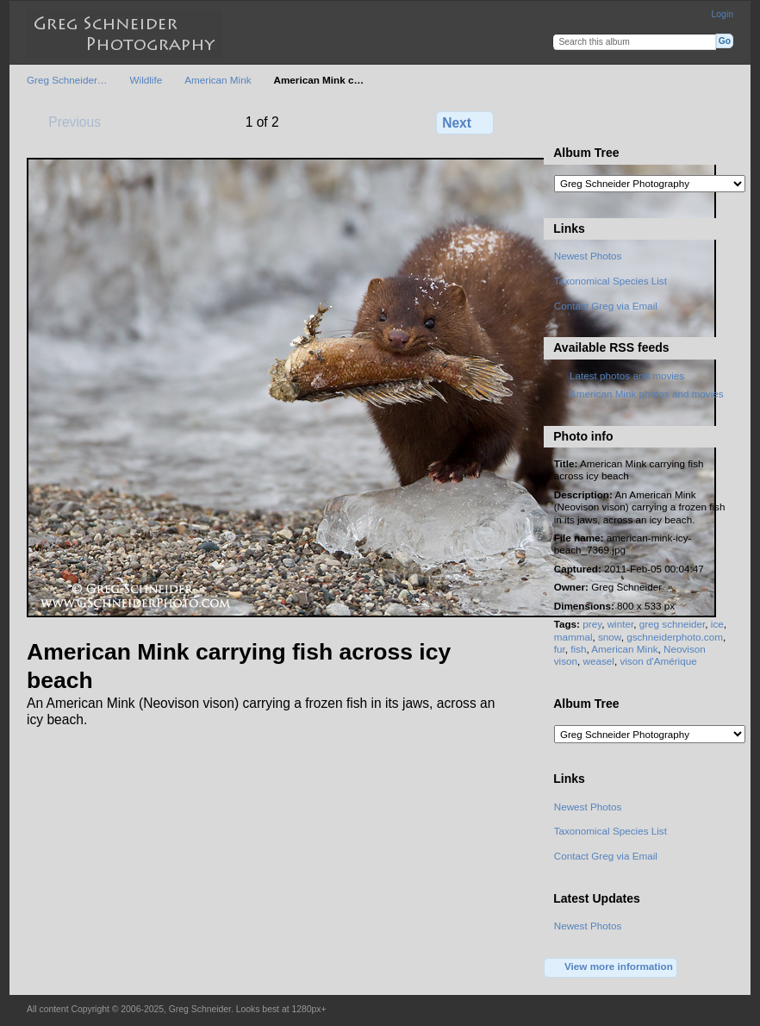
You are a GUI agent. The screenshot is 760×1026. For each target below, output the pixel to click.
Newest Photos (588, 255)
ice (717, 623)
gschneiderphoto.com (674, 636)
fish (578, 648)
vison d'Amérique (658, 660)
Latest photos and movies (627, 375)
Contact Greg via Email (605, 305)
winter (620, 623)
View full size (563, 121)
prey (591, 623)
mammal (573, 636)
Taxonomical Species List (610, 280)
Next (465, 122)
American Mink (217, 79)
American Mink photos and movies (647, 393)
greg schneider (672, 623)
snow (609, 636)
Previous (66, 121)
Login (722, 14)
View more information (611, 967)
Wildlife (146, 79)
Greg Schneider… (67, 79)
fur (559, 648)
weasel (598, 660)
